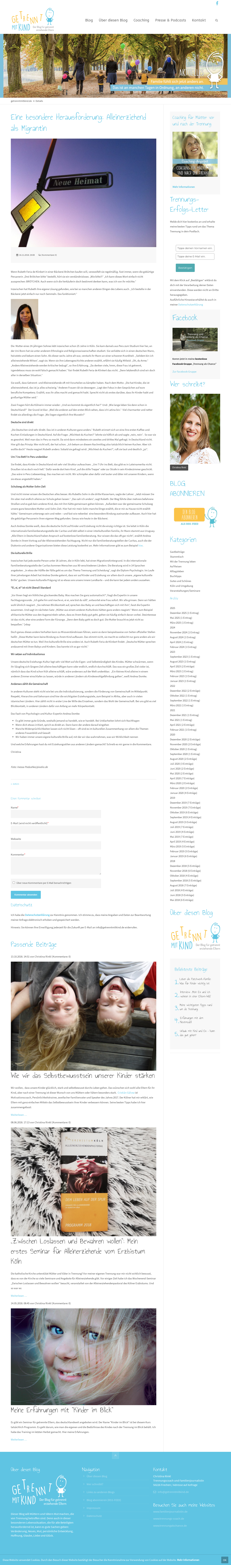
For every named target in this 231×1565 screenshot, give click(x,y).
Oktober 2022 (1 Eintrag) (183, 695)
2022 (172, 686)
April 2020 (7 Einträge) (182, 778)
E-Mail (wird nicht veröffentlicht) (30, 823)
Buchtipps (175, 576)
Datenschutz (94, 1516)
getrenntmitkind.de (21, 101)
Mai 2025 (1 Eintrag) (181, 617)
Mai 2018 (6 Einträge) (181, 900)
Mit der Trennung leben (183, 561)
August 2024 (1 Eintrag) (183, 637)
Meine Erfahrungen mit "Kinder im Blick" (62, 1410)
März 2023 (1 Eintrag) (181, 671)
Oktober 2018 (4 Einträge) (184, 875)
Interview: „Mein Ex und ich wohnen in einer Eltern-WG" (195, 994)
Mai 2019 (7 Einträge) (181, 836)
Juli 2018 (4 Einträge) (181, 890)
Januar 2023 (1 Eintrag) (183, 681)
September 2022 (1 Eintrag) (185, 700)
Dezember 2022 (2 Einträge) (185, 690)
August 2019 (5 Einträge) (183, 822)
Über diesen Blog (97, 1476)
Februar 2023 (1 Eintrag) (183, 676)
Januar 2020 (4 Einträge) (183, 793)
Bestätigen (185, 267)
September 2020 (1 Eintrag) (185, 754)
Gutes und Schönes (180, 581)
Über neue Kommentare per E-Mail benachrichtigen (43, 883)
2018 (172, 861)
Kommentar (18, 854)
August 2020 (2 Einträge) (183, 759)
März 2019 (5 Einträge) (182, 846)
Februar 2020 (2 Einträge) (184, 788)
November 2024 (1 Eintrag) (185, 632)
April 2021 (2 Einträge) (182, 724)
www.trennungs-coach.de (168, 1518)
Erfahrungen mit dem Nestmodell (191, 1020)
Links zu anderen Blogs (101, 1492)
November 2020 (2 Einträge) (185, 744)
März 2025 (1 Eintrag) (181, 622)
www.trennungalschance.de (170, 1525)
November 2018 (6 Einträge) (185, 870)
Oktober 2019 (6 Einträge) (184, 812)
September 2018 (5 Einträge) (185, 880)
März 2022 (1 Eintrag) (181, 705)
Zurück (16, 784)
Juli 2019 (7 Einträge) (181, 827)
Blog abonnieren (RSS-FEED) (104, 1500)
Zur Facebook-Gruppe (184, 371)
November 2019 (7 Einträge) (185, 807)
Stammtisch (177, 556)
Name (14, 807)
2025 (172, 608)
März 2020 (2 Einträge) (182, 783)
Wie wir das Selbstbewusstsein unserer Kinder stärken (83, 1075)
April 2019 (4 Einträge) (182, 841)
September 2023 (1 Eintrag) (185, 656)
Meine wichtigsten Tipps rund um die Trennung (196, 1007)
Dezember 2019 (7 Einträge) (185, 802)
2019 (172, 797)
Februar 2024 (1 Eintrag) (183, 647)
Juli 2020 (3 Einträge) (181, 763)
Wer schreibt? (95, 1484)
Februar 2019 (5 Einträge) (184, 851)
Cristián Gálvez (126, 1092)
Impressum (93, 1508)
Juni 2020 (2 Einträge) (182, 768)
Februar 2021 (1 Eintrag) (183, 729)
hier (140, 545)
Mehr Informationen (188, 1560)
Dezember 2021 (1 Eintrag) (184, 715)
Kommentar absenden (25, 895)
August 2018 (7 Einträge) (183, 885)
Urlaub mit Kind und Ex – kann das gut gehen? (197, 1033)
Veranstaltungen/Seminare (185, 590)
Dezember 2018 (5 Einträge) (185, 866)
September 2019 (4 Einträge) (185, 817)
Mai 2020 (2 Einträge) (181, 773)
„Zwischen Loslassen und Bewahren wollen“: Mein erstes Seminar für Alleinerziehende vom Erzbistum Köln (78, 1251)
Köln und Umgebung (181, 586)
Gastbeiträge (177, 551)
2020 (172, 734)
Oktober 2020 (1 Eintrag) (183, 749)
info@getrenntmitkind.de (110, 927)
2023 (172, 651)
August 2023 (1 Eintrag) (183, 661)
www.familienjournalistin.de (170, 1511)
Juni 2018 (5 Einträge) (182, 895)
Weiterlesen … (19, 1114)
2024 (172, 627)
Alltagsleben (177, 571)
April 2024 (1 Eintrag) (181, 642)
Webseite (16, 839)
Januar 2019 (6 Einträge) (183, 856)
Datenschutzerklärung (37, 915)
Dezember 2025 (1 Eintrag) (184, 613)
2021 (172, 710)
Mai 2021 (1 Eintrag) (181, 720)
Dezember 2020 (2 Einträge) (185, 739)
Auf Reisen (176, 566)
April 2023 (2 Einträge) (182, 666)
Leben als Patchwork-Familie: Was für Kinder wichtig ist (195, 981)
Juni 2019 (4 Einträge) (182, 832)
